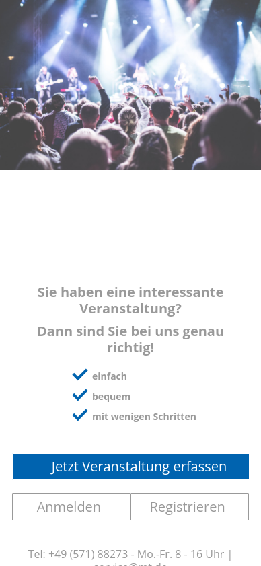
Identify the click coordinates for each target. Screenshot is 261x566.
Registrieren (187, 506)
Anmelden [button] (69, 506)
